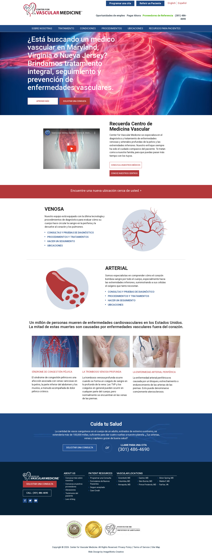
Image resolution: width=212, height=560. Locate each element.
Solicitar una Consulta (79, 447)
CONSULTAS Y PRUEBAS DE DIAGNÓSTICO (70, 232)
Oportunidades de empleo (110, 15)
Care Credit (95, 490)
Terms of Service (141, 547)
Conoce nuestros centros (124, 173)
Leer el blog (70, 499)
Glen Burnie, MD (145, 481)
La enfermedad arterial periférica (154, 372)
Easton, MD (143, 478)
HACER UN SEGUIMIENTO (61, 241)
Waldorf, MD (164, 481)
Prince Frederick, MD (147, 485)
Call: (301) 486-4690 (37, 493)
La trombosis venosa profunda (101, 371)
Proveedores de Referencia (158, 15)
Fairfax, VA (163, 485)
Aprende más (42, 101)
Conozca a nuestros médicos (125, 165)
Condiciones (88, 28)
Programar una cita (120, 3)
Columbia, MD (124, 481)
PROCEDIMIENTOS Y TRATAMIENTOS (68, 236)
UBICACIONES (55, 245)
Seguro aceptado (97, 487)
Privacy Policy (125, 547)
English (172, 3)
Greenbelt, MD (124, 478)
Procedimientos (112, 28)
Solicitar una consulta (74, 101)
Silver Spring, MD (166, 478)
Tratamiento (66, 28)
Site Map (155, 547)
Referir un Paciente (150, 3)
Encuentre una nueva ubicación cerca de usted (105, 191)
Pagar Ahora (134, 15)
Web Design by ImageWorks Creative (106, 552)
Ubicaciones (135, 28)
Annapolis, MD (124, 485)
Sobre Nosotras (42, 28)
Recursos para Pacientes (164, 28)
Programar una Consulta (101, 478)
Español (182, 3)
